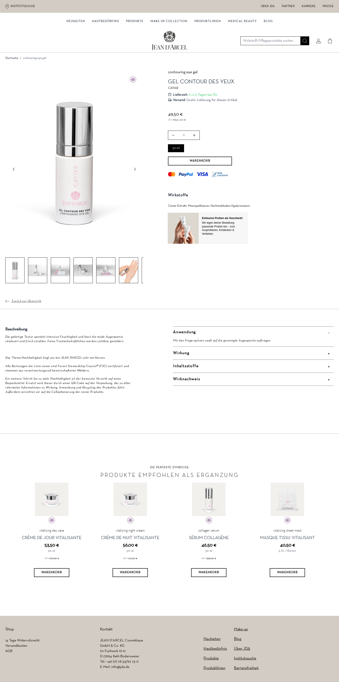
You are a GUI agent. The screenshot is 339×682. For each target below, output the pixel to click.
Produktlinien (207, 45)
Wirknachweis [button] (186, 380)
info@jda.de (120, 668)
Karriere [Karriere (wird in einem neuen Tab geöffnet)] (309, 6)
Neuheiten (75, 45)
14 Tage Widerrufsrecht (22, 641)
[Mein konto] (317, 28)
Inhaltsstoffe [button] (185, 367)
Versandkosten (16, 646)
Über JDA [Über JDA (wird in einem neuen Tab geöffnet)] (268, 6)
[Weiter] (134, 170)
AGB (8, 652)
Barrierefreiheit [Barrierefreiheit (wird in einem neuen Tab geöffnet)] (246, 669)
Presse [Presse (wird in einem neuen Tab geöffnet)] (328, 6)
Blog (268, 45)
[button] (74, 161)
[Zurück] (13, 170)
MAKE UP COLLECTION (169, 45)
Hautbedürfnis (105, 45)
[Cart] (328, 28)
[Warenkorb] (51, 573)
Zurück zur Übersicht (26, 302)
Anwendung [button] (184, 333)
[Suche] (303, 28)
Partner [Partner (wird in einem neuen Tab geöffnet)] (288, 6)
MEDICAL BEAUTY (242, 45)
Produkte (134, 45)
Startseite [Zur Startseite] (11, 59)
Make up (241, 630)
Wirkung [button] (181, 354)
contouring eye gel (34, 59)
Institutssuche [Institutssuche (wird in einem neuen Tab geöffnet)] (23, 6)
